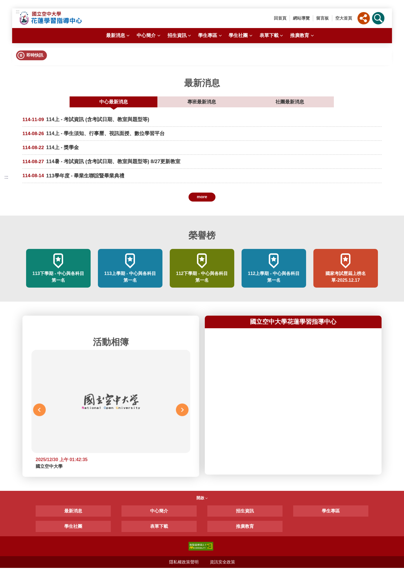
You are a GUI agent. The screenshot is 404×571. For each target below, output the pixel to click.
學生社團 (241, 35)
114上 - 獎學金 (63, 150)
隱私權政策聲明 (183, 565)
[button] (363, 18)
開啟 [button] (202, 501)
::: (17, 11)
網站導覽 (301, 18)
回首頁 (280, 18)
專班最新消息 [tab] (201, 103)
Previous (39, 412)
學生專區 (210, 35)
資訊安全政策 (222, 565)
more (202, 199)
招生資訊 (179, 35)
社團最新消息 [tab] (246, 103)
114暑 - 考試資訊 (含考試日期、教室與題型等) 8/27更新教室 (117, 164)
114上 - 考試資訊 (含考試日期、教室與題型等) (101, 121)
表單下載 (272, 35)
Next (182, 412)
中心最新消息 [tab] (156, 103)
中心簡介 (149, 35)
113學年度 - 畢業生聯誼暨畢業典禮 (87, 179)
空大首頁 (343, 18)
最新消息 (118, 35)
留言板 (322, 18)
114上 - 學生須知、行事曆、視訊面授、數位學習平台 (109, 136)
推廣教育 (302, 35)
